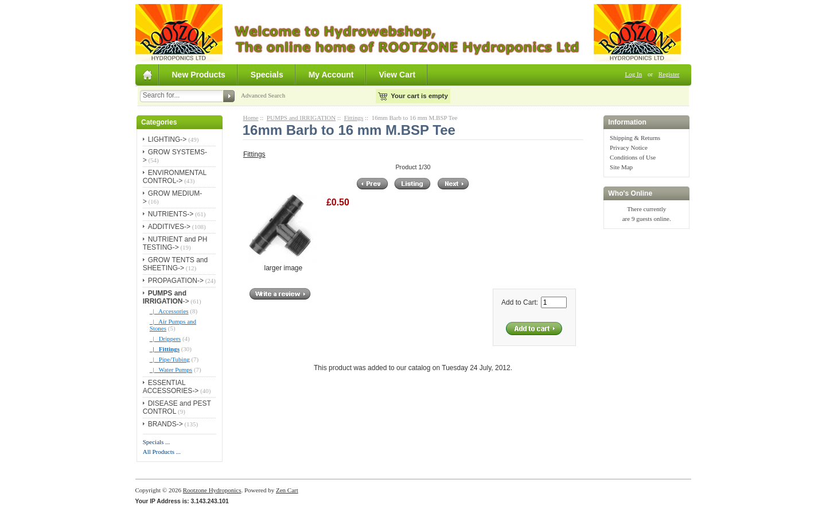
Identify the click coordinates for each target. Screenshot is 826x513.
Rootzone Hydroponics (212, 490)
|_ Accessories (169, 311)
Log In (633, 74)
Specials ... (156, 441)
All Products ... (162, 451)
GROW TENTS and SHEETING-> (175, 264)
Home (251, 117)
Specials (267, 74)
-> (166, 297)
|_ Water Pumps (171, 369)
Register (669, 74)
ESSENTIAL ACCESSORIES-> (171, 387)
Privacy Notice (629, 147)
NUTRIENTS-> (171, 214)
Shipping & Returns (635, 137)
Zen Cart (287, 490)
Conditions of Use (633, 157)
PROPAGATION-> (176, 281)
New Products (198, 74)
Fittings (354, 117)
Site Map (621, 167)
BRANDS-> (165, 424)
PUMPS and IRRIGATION (301, 117)
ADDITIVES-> (169, 227)
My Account (331, 74)
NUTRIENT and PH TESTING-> (175, 243)
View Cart (397, 74)
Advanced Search (263, 95)
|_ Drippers (165, 338)
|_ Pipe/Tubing (170, 359)
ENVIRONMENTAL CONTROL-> (174, 177)
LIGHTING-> (167, 139)
